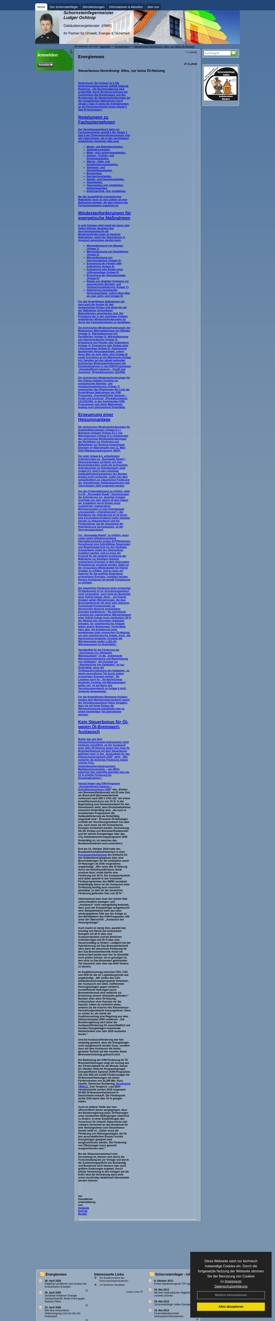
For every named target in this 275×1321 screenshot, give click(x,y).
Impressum (233, 1281)
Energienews (56, 1274)
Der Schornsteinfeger (64, 7)
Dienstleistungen (94, 7)
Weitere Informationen (231, 1295)
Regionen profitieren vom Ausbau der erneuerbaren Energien (66, 1285)
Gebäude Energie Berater (83, 1211)
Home (41, 7)
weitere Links (134, 1292)
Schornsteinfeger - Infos (174, 1274)
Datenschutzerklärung (230, 1286)
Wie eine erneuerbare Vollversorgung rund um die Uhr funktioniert (63, 1313)
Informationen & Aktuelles (126, 7)
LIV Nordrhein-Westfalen (112, 1285)
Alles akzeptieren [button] (230, 1306)
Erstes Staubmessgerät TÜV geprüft (174, 1283)
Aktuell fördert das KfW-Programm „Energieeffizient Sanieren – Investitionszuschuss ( (99, 786)
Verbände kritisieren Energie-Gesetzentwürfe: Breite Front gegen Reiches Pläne (65, 1298)
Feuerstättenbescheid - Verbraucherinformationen (168, 1315)
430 (108, 789)
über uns (153, 7)
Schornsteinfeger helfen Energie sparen (176, 1304)
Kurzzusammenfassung (92, 854)
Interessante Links (109, 1274)
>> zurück (191, 52)
